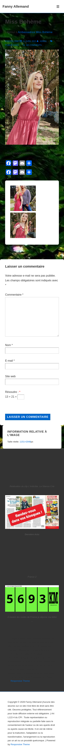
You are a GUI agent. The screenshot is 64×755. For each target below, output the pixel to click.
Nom (8, 345)
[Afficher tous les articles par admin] (42, 41)
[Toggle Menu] (58, 6)
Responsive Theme (20, 681)
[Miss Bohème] (29, 41)
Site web (10, 376)
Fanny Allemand (16, 6)
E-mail (9, 360)
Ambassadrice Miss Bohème (35, 32)
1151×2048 (25, 441)
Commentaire (14, 294)
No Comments (34, 45)
